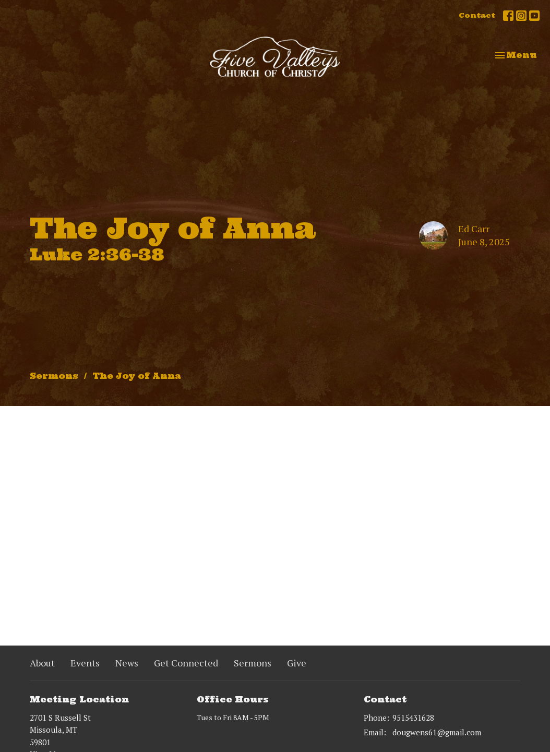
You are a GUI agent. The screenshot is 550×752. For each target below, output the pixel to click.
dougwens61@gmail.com (436, 732)
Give (296, 662)
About (42, 662)
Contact (477, 15)
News (126, 662)
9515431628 (413, 717)
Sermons (54, 376)
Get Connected (186, 662)
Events (85, 662)
